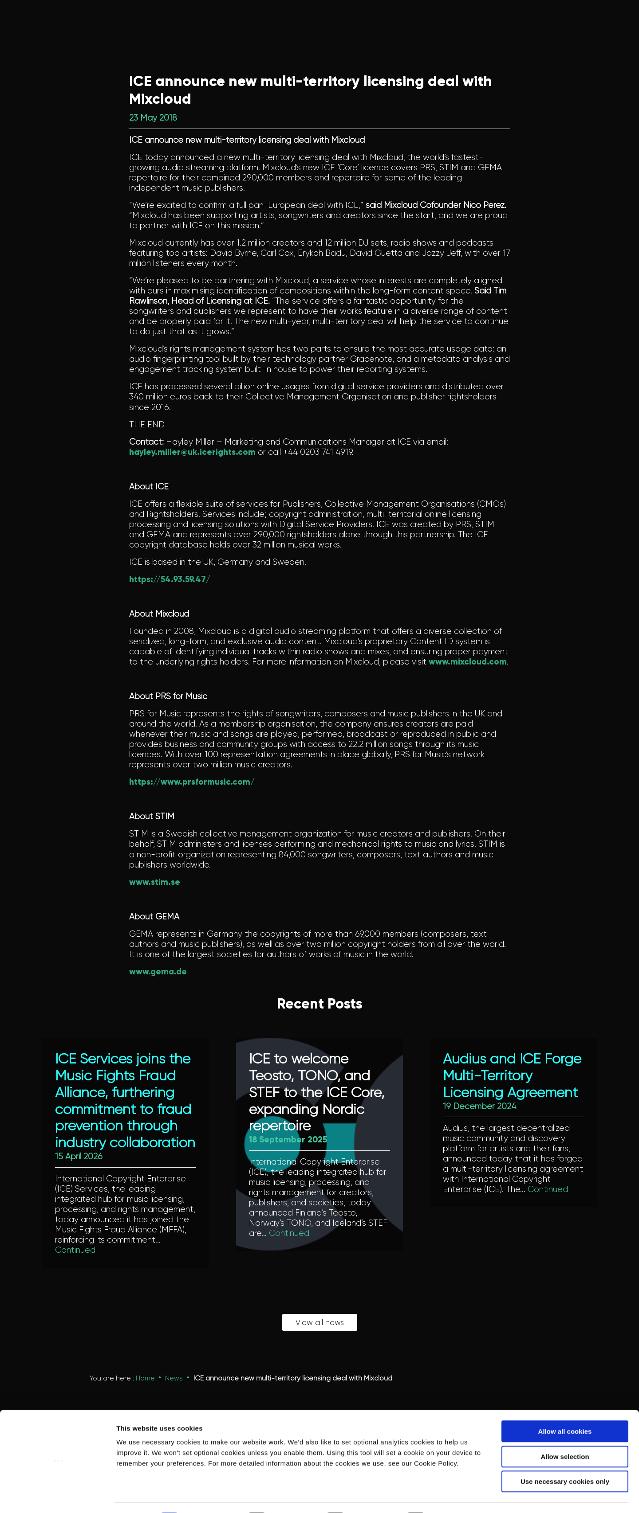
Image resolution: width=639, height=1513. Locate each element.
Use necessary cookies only (565, 1457)
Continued (75, 1250)
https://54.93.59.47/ (169, 579)
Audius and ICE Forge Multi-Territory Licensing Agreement (512, 1076)
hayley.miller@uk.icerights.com (192, 452)
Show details (465, 1495)
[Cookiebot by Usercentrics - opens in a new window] (57, 1495)
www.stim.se (154, 882)
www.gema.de (158, 971)
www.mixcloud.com (468, 662)
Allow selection (564, 1432)
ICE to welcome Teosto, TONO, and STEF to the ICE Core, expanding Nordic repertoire (316, 1092)
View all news (320, 1322)
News (174, 1379)
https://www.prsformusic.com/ (192, 782)
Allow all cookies (565, 1407)
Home (145, 1379)
